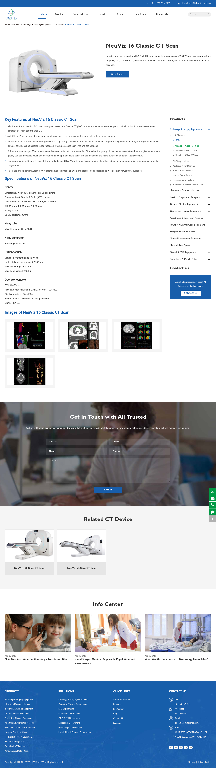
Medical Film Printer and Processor (187, 185)
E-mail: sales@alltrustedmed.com (194, 3)
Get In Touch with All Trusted (108, 417)
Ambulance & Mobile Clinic (190, 259)
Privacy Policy (204, 762)
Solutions (59, 16)
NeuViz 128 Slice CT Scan (186, 155)
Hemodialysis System (190, 246)
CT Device (58, 25)
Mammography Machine (182, 180)
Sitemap (191, 762)
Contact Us (162, 16)
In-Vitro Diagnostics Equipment (190, 198)
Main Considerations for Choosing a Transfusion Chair (37, 659)
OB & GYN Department (69, 718)
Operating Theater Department (72, 704)
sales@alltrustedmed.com (187, 723)
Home (7, 25)
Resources (122, 16)
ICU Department (66, 709)
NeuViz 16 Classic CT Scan (77, 25)
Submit (108, 490)
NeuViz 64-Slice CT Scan (186, 151)
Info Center (142, 16)
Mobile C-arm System (181, 176)
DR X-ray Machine (179, 161)
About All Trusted (82, 16)
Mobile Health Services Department (74, 732)
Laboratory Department (69, 714)
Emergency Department (69, 723)
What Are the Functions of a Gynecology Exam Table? (176, 659)
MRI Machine (177, 135)
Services (104, 16)
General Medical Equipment (190, 204)
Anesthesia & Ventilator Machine (190, 218)
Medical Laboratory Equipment (190, 239)
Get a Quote (117, 74)
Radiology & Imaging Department (73, 700)
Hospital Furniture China (190, 232)
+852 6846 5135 (182, 714)
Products (42, 16)
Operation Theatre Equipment (190, 211)
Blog (115, 714)
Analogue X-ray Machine (184, 166)
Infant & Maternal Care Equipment (190, 225)
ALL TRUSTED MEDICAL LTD (30, 762)
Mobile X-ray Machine (181, 171)
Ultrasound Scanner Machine (190, 191)
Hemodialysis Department (70, 728)
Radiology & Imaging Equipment (36, 25)
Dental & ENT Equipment (190, 253)
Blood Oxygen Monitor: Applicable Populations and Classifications (105, 661)
